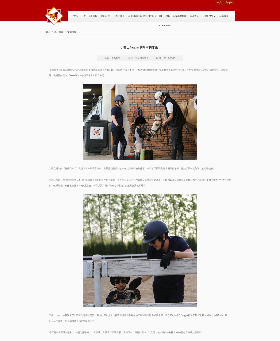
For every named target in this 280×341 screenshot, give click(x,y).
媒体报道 (58, 31)
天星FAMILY (209, 16)
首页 (75, 16)
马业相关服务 (150, 16)
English (229, 2)
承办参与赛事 (179, 16)
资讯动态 (105, 16)
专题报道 (71, 31)
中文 (219, 2)
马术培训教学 (135, 16)
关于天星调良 (90, 16)
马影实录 (223, 16)
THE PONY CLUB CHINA (164, 18)
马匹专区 (194, 16)
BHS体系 (120, 16)
